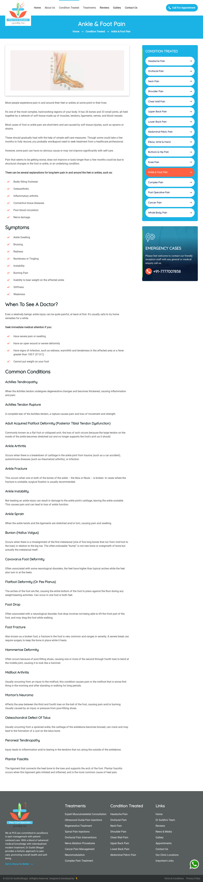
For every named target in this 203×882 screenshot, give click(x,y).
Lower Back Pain (170, 121)
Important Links (165, 860)
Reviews (104, 7)
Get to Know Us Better (19, 864)
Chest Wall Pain (170, 101)
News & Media (164, 831)
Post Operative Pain (170, 192)
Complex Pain (170, 182)
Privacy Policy (193, 878)
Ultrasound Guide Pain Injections (83, 820)
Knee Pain (170, 162)
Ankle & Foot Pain (120, 31)
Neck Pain (170, 81)
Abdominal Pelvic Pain (170, 131)
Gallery (117, 7)
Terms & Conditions (174, 878)
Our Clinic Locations (167, 854)
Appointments (164, 843)
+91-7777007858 (163, 271)
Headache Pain (170, 61)
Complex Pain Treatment (79, 860)
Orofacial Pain (170, 71)
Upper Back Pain (170, 111)
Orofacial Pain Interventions (81, 837)
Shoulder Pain (170, 91)
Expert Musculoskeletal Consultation (85, 814)
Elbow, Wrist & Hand (170, 141)
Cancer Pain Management (79, 849)
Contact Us (131, 7)
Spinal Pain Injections (77, 831)
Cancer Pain (170, 202)
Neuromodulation (75, 854)
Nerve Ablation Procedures (80, 843)
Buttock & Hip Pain (170, 151)
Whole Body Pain (170, 212)
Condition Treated (95, 31)
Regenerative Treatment (78, 825)
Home (37, 7)
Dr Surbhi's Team (165, 820)
